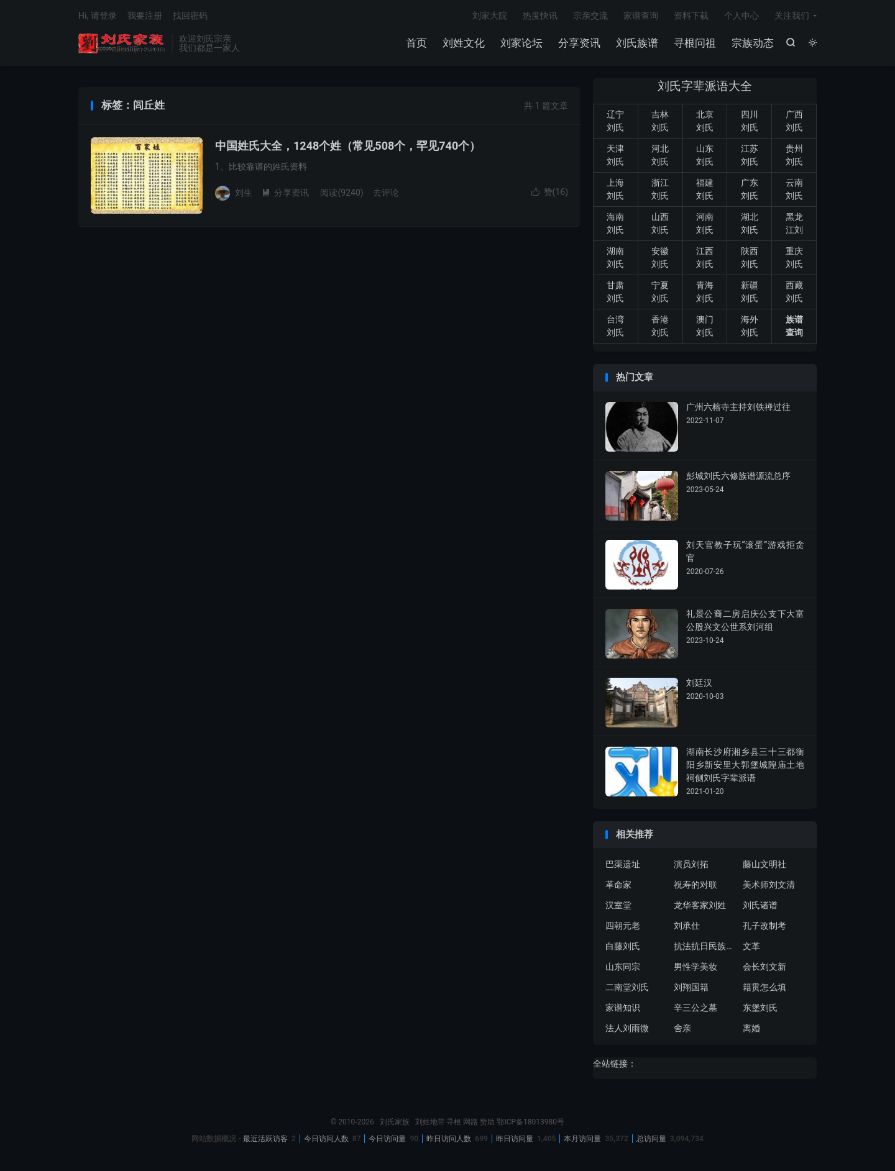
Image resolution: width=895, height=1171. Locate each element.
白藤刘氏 (622, 947)
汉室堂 (618, 906)
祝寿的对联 (695, 886)
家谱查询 (640, 16)
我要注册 (144, 16)
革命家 (618, 886)
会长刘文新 (764, 968)
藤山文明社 (764, 865)
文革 (751, 947)
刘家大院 (489, 16)
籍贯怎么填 (764, 988)
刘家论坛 (521, 43)
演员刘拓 (691, 865)
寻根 (453, 1123)
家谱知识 (622, 1009)
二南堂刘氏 (627, 988)
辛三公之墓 (695, 1009)
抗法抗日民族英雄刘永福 (705, 947)
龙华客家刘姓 (700, 906)
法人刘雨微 (627, 1029)
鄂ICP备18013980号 (530, 1123)
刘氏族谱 (637, 43)
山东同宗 (622, 968)
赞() (549, 193)
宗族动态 (753, 43)
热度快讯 (540, 16)
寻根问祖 (695, 43)
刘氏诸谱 (760, 906)
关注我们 (791, 16)
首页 (416, 43)
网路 (470, 1123)
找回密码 (190, 16)
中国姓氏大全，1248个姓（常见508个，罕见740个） (347, 146)
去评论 (386, 193)
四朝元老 (622, 927)
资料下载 (691, 16)
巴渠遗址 (622, 865)
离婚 (751, 1029)
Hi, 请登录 (97, 16)
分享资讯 (579, 43)
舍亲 (682, 1029)
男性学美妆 (695, 968)
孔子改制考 (764, 927)
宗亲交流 (590, 16)
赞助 (487, 1123)
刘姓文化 (464, 43)
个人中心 (741, 16)
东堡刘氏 (760, 1009)
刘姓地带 (430, 1123)
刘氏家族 (121, 44)
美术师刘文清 (769, 886)
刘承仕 (687, 927)
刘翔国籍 (691, 988)
